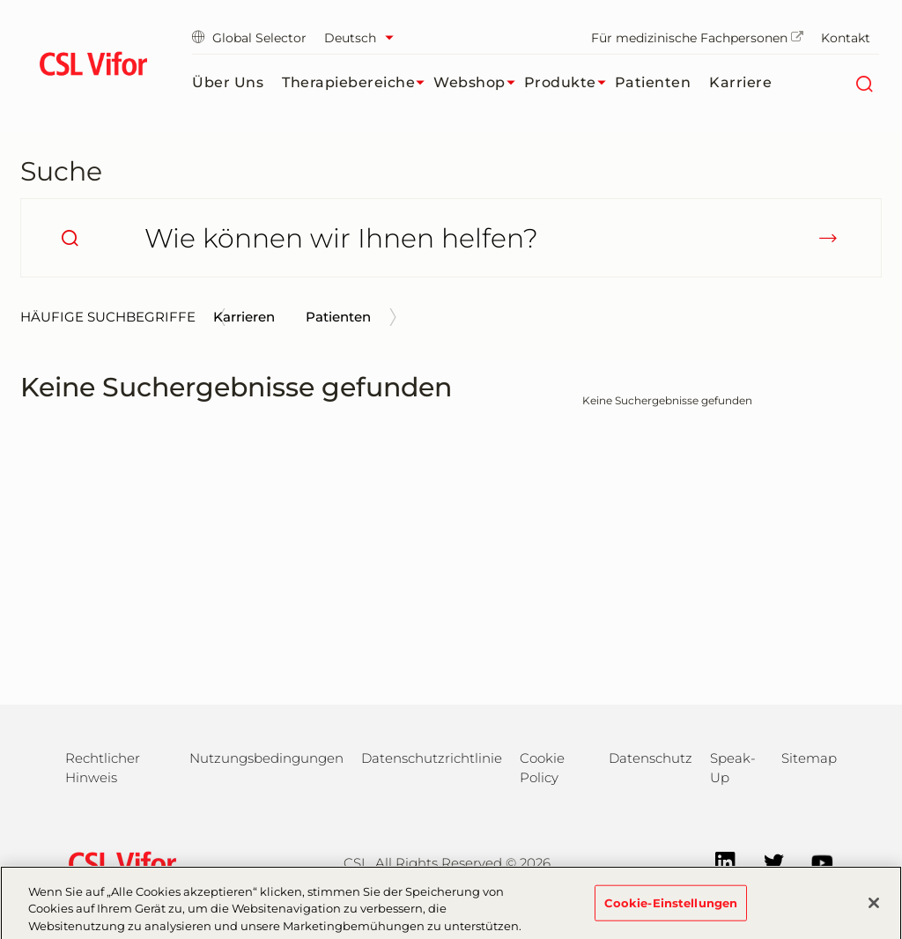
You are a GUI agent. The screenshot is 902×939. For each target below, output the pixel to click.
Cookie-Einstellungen (671, 908)
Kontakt (845, 38)
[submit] (828, 237)
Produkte (569, 83)
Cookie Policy (542, 768)
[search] (70, 238)
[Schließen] (873, 908)
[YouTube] (813, 861)
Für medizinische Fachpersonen (697, 38)
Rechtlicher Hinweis (102, 768)
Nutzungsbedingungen (266, 758)
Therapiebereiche (357, 83)
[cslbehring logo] (93, 66)
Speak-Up (733, 768)
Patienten (653, 82)
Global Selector (249, 38)
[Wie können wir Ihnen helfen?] (451, 238)
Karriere (740, 82)
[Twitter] (765, 861)
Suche (61, 171)
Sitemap (809, 758)
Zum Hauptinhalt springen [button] (0, 0)
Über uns (227, 82)
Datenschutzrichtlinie (431, 758)
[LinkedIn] (716, 861)
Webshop (478, 83)
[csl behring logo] (118, 862)
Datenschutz (650, 758)
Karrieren (244, 316)
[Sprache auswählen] (363, 38)
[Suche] (863, 83)
